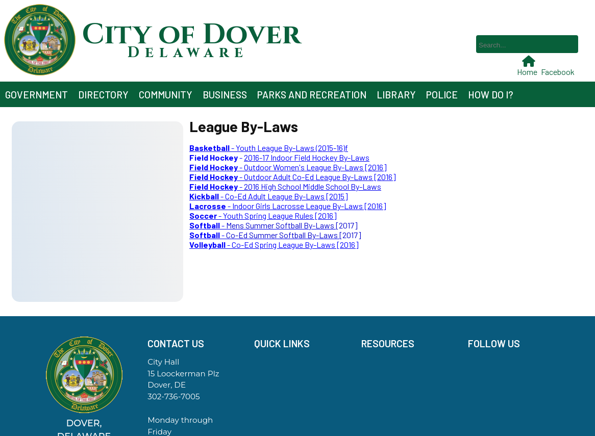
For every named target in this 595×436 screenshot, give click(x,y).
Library (396, 94)
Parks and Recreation (311, 94)
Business (225, 94)
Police (442, 94)
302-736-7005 (173, 396)
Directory (103, 94)
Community (165, 94)
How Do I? (490, 94)
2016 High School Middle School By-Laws (312, 186)
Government (36, 94)
